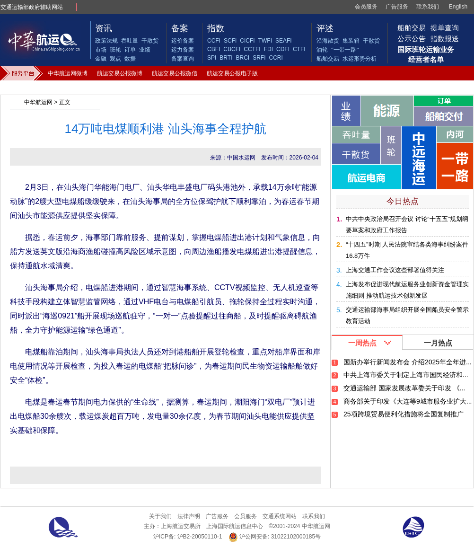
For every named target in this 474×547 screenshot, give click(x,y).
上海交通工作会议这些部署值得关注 (395, 270)
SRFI (259, 57)
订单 (130, 49)
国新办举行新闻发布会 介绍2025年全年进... (407, 362)
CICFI (247, 40)
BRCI (242, 57)
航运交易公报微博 (119, 73)
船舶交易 (327, 58)
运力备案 (182, 49)
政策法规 (106, 40)
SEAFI (283, 40)
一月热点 (438, 343)
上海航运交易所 (181, 526)
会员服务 (366, 6)
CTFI (299, 49)
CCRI (275, 57)
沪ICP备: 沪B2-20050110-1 (187, 536)
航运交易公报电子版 (232, 73)
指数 (215, 28)
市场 (100, 49)
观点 (115, 58)
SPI (211, 57)
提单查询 (444, 28)
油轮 (322, 49)
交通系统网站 (280, 516)
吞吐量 (129, 40)
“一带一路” (345, 49)
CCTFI (252, 49)
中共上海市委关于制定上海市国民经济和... (405, 375)
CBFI (213, 49)
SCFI (230, 40)
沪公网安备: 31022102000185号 (274, 536)
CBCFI (231, 49)
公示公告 (411, 39)
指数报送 (444, 39)
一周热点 (362, 343)
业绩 (144, 49)
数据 (130, 58)
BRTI (225, 57)
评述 (325, 28)
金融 (100, 58)
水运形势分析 (359, 58)
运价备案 (182, 40)
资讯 (103, 28)
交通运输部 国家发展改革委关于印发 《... (404, 388)
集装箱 (351, 40)
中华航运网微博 (68, 73)
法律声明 (188, 516)
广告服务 (397, 6)
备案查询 (182, 58)
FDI (268, 49)
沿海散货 (327, 40)
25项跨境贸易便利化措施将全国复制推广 (403, 414)
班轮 (115, 49)
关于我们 (160, 516)
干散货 (149, 40)
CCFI (213, 40)
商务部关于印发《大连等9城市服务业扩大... (407, 401)
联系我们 (427, 6)
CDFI (283, 49)
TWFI (265, 40)
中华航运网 (38, 102)
